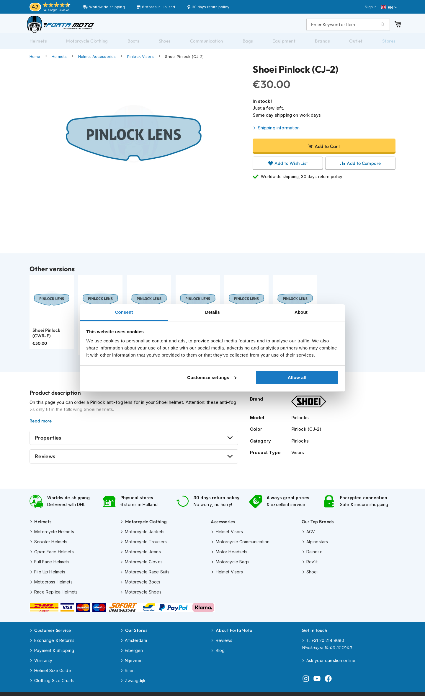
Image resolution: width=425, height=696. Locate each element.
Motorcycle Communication (243, 544)
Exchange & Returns (54, 637)
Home (35, 62)
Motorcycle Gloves (144, 563)
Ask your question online (331, 656)
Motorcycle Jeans (143, 554)
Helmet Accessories (97, 62)
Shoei (312, 573)
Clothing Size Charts (54, 674)
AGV (310, 535)
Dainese (314, 554)
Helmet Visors (229, 535)
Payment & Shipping (54, 646)
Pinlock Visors (140, 62)
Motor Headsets (232, 554)
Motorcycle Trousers (146, 544)
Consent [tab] (124, 312)
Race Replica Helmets (56, 592)
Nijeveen (134, 655)
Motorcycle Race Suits (147, 573)
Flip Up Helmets (49, 573)
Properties (48, 443)
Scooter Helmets (50, 544)
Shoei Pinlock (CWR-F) (46, 339)
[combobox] (342, 27)
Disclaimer (188, 690)
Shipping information (279, 133)
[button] (389, 7)
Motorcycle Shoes (143, 592)
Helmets (59, 62)
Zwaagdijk (135, 674)
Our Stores (136, 627)
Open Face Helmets (54, 554)
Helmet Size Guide (52, 665)
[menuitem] (38, 47)
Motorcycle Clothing (146, 526)
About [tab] (301, 312)
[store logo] (66, 27)
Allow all (297, 377)
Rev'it (312, 563)
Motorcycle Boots (142, 582)
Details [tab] (212, 312)
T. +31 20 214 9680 (325, 637)
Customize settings (211, 377)
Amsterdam (136, 637)
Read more (41, 427)
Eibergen (134, 646)
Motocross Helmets (53, 582)
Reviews (45, 462)
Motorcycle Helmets (54, 535)
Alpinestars (317, 544)
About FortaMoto (234, 627)
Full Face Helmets (51, 563)
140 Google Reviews (56, 10)
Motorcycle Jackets (144, 535)
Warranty (43, 655)
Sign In (371, 7)
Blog (220, 646)
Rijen (130, 665)
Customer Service (52, 627)
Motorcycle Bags (232, 563)
